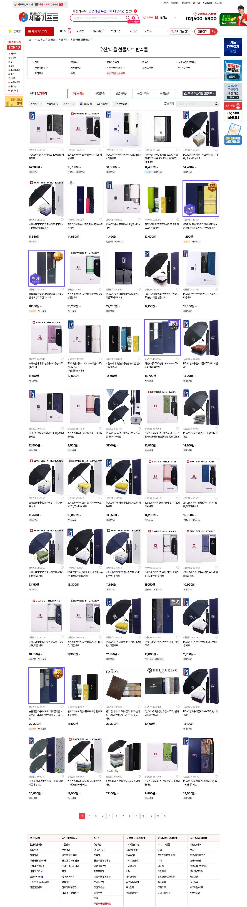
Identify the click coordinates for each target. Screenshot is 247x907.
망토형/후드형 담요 (70, 860)
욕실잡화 (130, 887)
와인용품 (162, 871)
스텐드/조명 (195, 860)
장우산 (145, 62)
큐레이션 (97, 31)
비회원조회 (185, 3)
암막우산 (39, 73)
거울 (160, 849)
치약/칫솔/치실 (132, 844)
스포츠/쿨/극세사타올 (39, 882)
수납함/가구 (195, 844)
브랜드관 (115, 31)
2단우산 (74, 62)
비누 (128, 871)
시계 (160, 860)
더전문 (133, 31)
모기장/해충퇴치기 (166, 855)
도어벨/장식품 (196, 871)
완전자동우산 (41, 67)
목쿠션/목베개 (68, 876)
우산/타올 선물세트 (115, 73)
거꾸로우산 (76, 67)
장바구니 (196, 3)
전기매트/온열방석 (70, 887)
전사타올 (34, 855)
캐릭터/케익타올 (37, 866)
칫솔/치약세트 (132, 849)
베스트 (65, 31)
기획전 (80, 31)
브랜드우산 (147, 67)
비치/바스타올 (36, 871)
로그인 (165, 3)
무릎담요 (66, 844)
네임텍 (161, 866)
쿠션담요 (66, 849)
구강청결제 (131, 866)
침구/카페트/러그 (197, 855)
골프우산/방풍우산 (187, 62)
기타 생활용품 (164, 892)
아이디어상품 (164, 844)
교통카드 (162, 887)
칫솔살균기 (131, 855)
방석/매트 (66, 882)
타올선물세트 (36, 887)
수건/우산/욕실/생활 (45, 39)
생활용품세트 (132, 892)
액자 (192, 849)
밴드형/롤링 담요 (69, 855)
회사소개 (218, 3)
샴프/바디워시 (132, 882)
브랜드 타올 (36, 876)
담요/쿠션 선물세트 (70, 892)
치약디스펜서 (132, 860)
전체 (37, 62)
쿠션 (64, 871)
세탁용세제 (131, 876)
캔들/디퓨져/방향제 (198, 866)
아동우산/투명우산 (115, 67)
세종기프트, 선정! (105, 11)
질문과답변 (207, 3)
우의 (73, 73)
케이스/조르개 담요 (70, 866)
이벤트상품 (195, 892)
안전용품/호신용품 (166, 876)
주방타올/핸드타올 (38, 860)
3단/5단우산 (112, 62)
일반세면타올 (36, 844)
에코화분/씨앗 (196, 887)
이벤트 (148, 31)
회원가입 (174, 3)
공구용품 (194, 882)
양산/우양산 (184, 67)
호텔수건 (34, 849)
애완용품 (194, 876)
